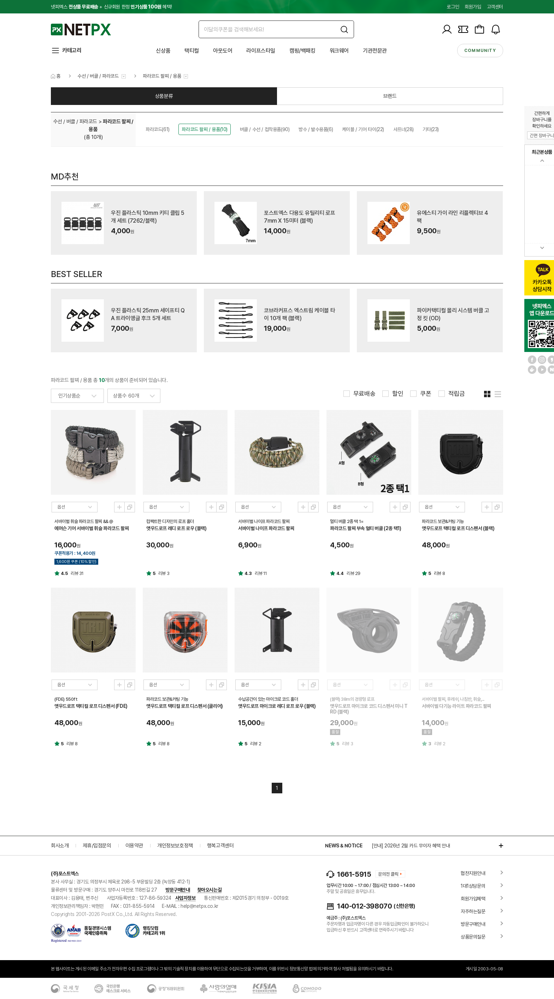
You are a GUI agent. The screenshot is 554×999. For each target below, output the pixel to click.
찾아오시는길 (209, 890)
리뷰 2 (255, 743)
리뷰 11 (261, 573)
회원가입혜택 (473, 898)
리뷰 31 (77, 573)
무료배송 (364, 393)
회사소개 (60, 845)
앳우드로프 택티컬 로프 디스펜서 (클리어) (184, 706)
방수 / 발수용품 (316, 129)
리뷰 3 (163, 573)
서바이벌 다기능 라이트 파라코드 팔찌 (456, 706)
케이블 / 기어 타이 (363, 129)
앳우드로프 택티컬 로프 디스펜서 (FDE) (91, 706)
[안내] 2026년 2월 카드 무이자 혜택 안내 (411, 845)
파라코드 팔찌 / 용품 (162, 76)
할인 (397, 393)
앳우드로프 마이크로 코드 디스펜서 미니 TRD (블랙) (369, 709)
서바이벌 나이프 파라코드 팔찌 (266, 528)
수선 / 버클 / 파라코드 (97, 76)
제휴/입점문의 (97, 845)
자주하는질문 (473, 911)
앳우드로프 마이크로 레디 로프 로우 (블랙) (277, 706)
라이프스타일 (260, 50)
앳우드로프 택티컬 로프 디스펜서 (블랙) (458, 528)
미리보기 (119, 507)
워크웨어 (339, 50)
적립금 (456, 393)
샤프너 (403, 129)
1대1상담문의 (473, 886)
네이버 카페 (532, 369)
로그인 (453, 7)
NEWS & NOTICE (343, 845)
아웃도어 (222, 50)
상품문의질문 (473, 937)
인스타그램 (542, 359)
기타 (431, 129)
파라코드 (158, 129)
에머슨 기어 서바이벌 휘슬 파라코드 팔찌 (91, 528)
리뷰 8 (439, 573)
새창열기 (129, 507)
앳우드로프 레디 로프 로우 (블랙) (176, 528)
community (480, 50)
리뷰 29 (353, 573)
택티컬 (191, 50)
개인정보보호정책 (175, 845)
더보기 (497, 845)
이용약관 (134, 845)
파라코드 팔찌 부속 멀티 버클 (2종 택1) (365, 528)
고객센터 (495, 7)
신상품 (163, 50)
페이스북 (532, 359)
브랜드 (390, 96)
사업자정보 (185, 898)
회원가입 (473, 7)
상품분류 (164, 96)
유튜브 (542, 369)
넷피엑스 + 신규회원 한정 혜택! (111, 7)
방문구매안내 (177, 890)
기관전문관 (375, 50)
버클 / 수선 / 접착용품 (265, 129)
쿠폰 (425, 393)
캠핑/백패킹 (302, 50)
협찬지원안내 (473, 873)
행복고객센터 (220, 845)
